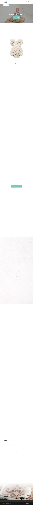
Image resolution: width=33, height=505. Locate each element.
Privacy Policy (28, 503)
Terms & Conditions (11, 500)
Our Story (5, 500)
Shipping (23, 500)
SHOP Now (16, 18)
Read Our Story (16, 186)
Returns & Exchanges (18, 500)
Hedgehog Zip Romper (16, 93)
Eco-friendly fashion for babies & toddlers (16, 15)
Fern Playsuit (16, 124)
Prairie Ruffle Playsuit (16, 63)
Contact (27, 500)
